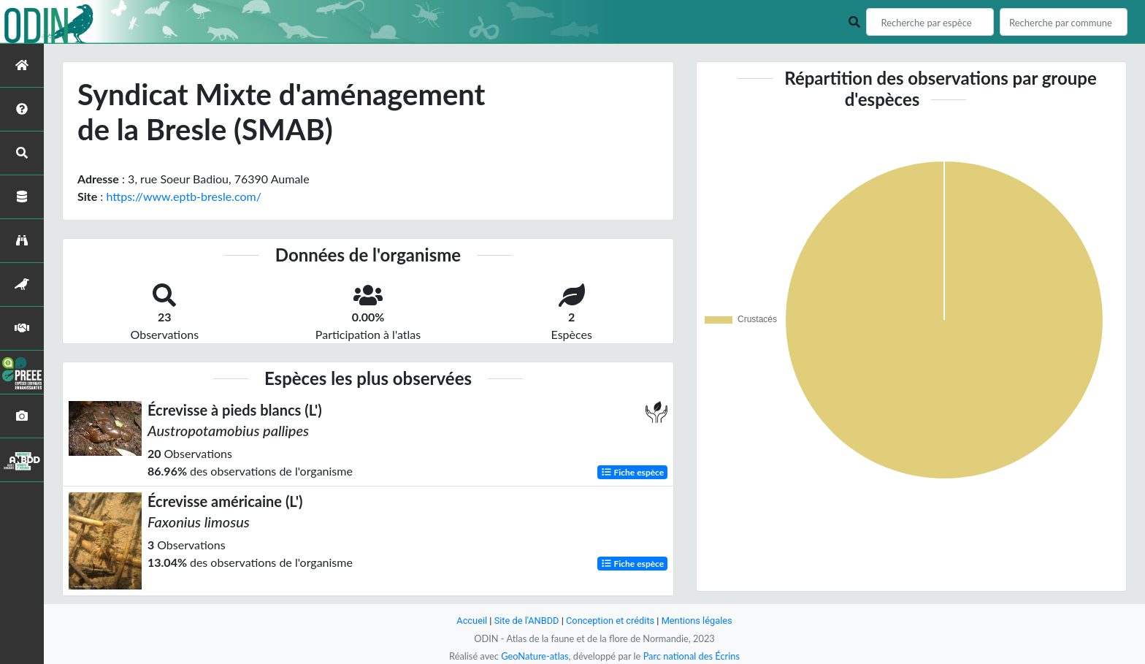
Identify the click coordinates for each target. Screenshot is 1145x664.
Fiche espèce (633, 472)
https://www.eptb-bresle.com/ (183, 196)
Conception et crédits (610, 620)
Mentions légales (697, 620)
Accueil (471, 620)
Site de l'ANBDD (526, 620)
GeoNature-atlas (534, 656)
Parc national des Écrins (691, 656)
